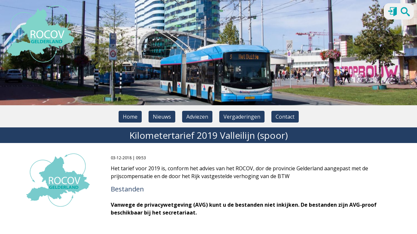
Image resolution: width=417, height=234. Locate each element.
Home (130, 116)
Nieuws (162, 116)
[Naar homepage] (40, 33)
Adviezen (197, 116)
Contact (285, 116)
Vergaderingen (241, 116)
